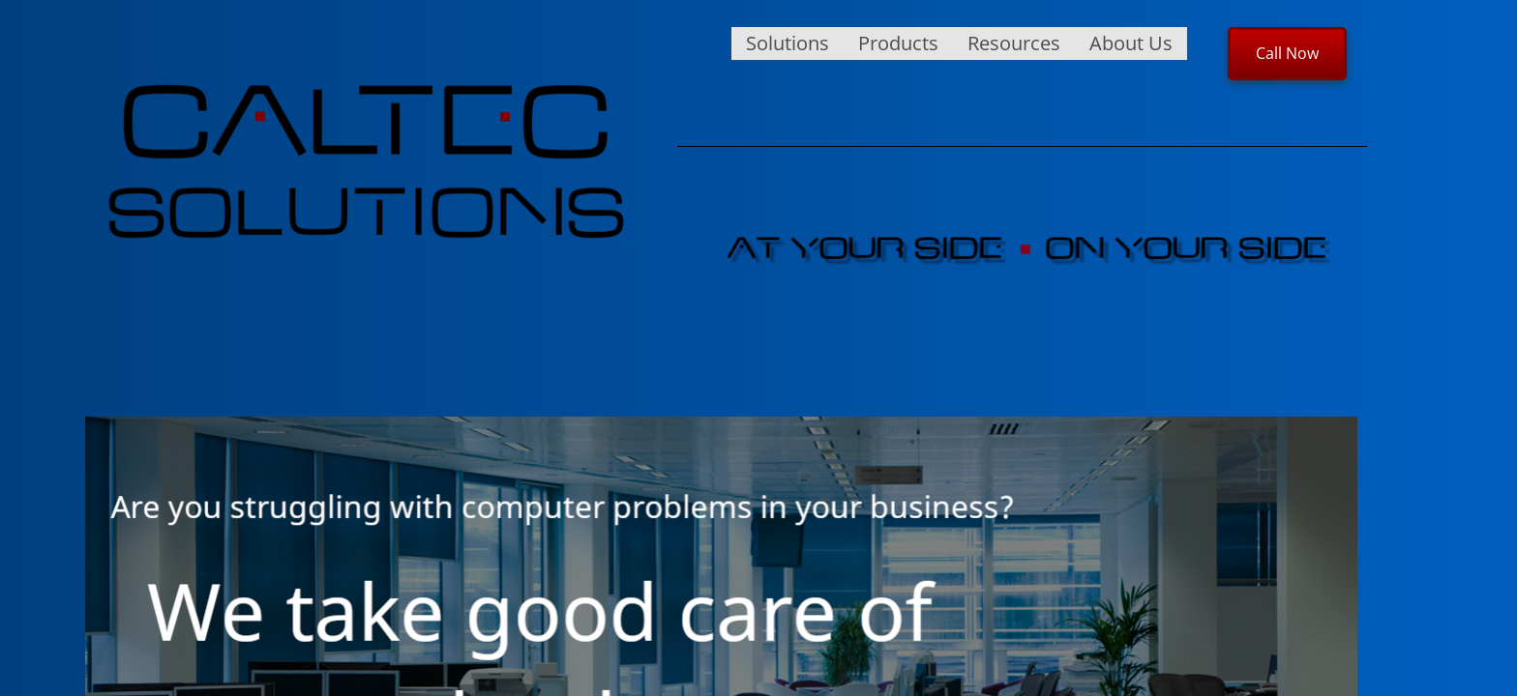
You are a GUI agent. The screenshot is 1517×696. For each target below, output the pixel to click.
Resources (1013, 43)
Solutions (787, 43)
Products (898, 43)
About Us (1131, 43)
